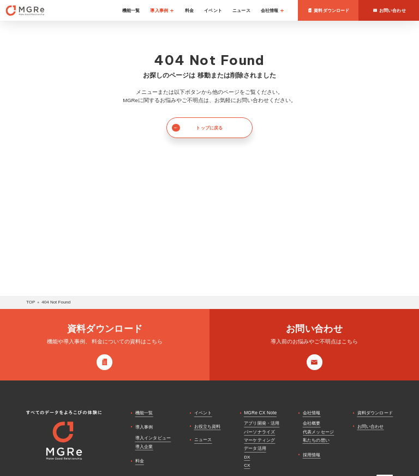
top (30, 302)
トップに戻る (197, 128)
